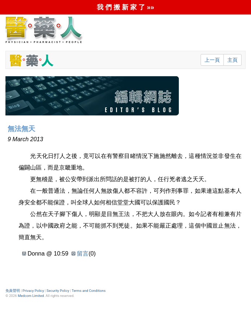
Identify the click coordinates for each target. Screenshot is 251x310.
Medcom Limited (31, 296)
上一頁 (212, 60)
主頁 (232, 60)
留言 (83, 253)
